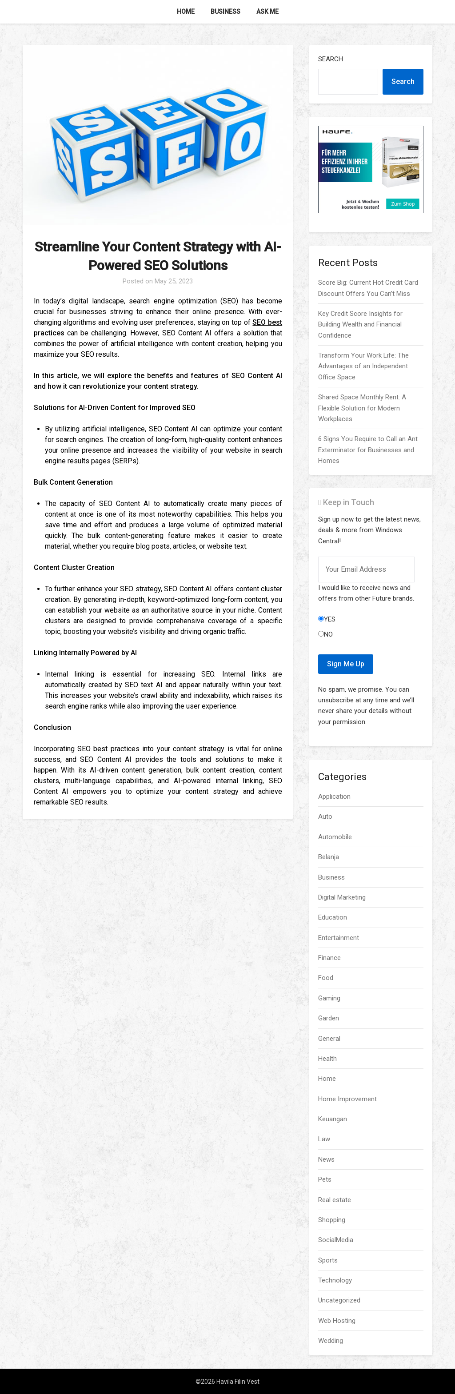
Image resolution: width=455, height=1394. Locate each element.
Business (225, 11)
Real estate (334, 1200)
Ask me (267, 11)
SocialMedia (335, 1240)
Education (332, 917)
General (329, 1039)
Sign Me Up (345, 664)
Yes (326, 619)
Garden (328, 1018)
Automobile (335, 837)
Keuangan (332, 1119)
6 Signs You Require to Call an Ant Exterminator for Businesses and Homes (368, 450)
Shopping (331, 1220)
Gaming (329, 998)
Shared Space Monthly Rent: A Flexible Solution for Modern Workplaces (362, 408)
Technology (335, 1280)
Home (186, 11)
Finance (329, 958)
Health (327, 1059)
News (326, 1159)
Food (325, 978)
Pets (324, 1179)
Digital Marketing (342, 897)
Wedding (330, 1341)
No (325, 634)
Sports (328, 1260)
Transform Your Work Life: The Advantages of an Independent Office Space (363, 366)
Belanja (328, 857)
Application (334, 797)
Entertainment (338, 938)
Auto (325, 816)
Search (330, 59)
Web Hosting (336, 1321)
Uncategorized (339, 1300)
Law (324, 1139)
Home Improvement (347, 1099)
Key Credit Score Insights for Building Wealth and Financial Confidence (360, 324)
